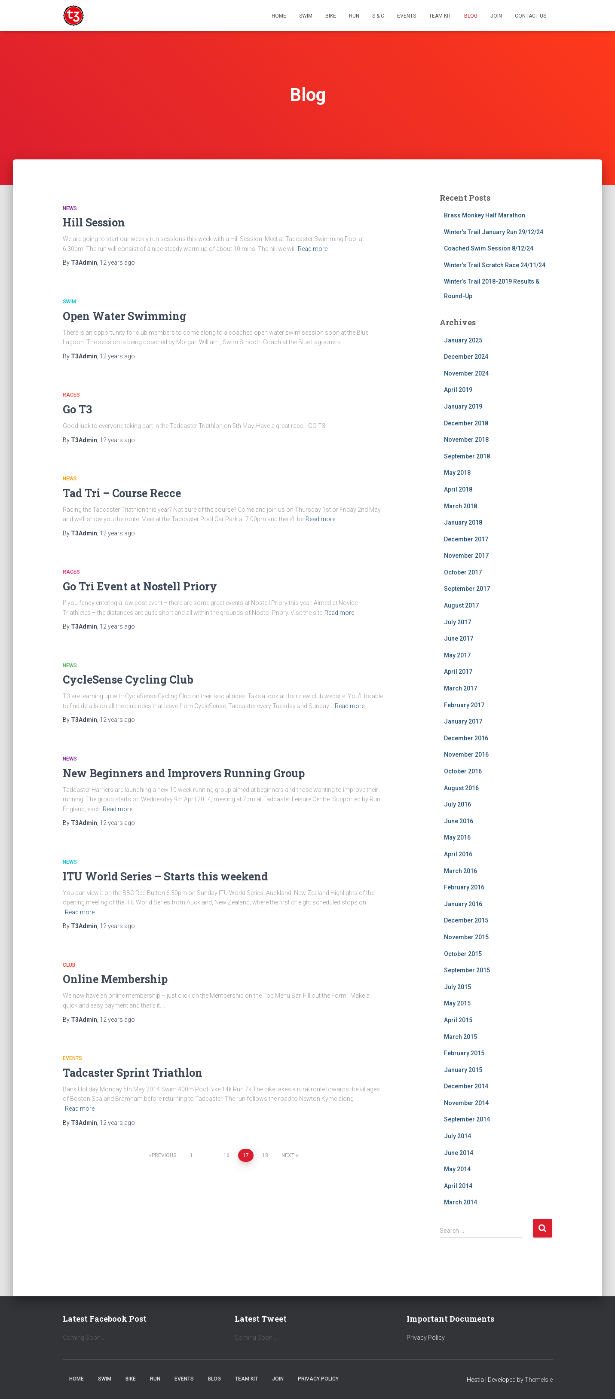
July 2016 (457, 804)
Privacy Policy (426, 1337)
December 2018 (466, 423)
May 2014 (457, 1169)
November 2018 (466, 439)
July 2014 (457, 1136)
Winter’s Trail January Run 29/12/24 (493, 232)
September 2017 (467, 588)
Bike (330, 16)
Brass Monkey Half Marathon (484, 215)
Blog (470, 16)
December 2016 (466, 738)
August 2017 (461, 605)
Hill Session (94, 222)
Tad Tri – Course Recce (122, 493)
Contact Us (530, 16)
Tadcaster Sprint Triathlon (132, 1073)
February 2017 (464, 705)
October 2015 (463, 953)
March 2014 (460, 1202)
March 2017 (460, 688)
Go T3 (77, 409)
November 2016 (466, 754)
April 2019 (458, 389)
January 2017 (463, 721)
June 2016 (458, 821)
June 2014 (458, 1152)
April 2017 (458, 671)
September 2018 (467, 456)
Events (406, 16)
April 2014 (458, 1185)
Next (287, 1155)
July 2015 (457, 987)
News (70, 208)
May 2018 (457, 472)
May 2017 (457, 655)
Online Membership (115, 979)
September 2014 (467, 1119)
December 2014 (466, 1086)
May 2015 (457, 1003)
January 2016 (463, 904)
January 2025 (463, 340)
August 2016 (461, 788)
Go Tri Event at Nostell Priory (140, 586)
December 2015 (466, 920)
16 (226, 1155)
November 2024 (466, 373)
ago (117, 262)
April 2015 (458, 1020)
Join (496, 16)
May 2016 (457, 837)
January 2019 (463, 406)
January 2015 (463, 1069)
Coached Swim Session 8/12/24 (488, 248)
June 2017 (458, 638)
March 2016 (460, 871)
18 (265, 1155)
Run (354, 16)
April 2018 (458, 489)
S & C (378, 16)
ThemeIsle (539, 1379)
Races (71, 395)
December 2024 (466, 356)
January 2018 (463, 522)
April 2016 (458, 854)
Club (69, 965)
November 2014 (466, 1103)
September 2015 (467, 970)
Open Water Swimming (124, 316)
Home (279, 16)
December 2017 (466, 539)
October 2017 (463, 572)
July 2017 (457, 622)
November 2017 (466, 555)
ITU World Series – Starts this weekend (165, 876)
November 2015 (466, 937)
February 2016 (464, 887)
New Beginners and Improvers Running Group (184, 773)
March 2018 (460, 506)
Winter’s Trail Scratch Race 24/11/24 (494, 265)
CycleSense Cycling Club (128, 679)
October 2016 (463, 771)
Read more (312, 248)
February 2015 (464, 1053)
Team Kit (440, 16)
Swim (305, 16)
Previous (164, 1155)
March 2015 (460, 1036)
